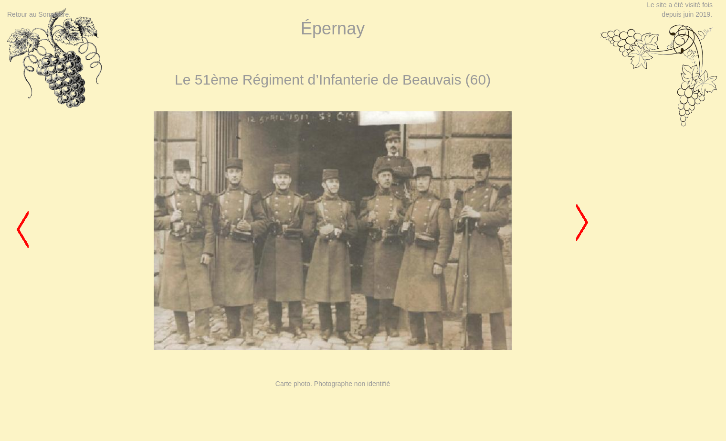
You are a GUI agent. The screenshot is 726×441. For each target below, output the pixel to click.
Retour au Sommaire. (39, 14)
